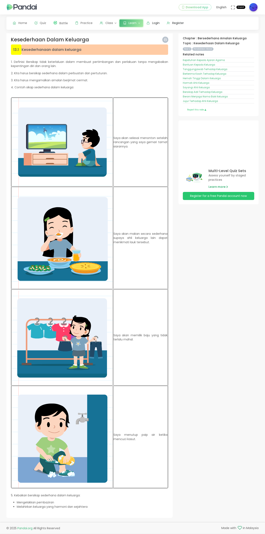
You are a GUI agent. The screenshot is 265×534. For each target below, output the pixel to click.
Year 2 (187, 50)
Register (175, 23)
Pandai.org (25, 529)
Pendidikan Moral (203, 50)
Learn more (218, 188)
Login (153, 23)
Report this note (196, 111)
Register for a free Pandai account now (218, 197)
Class (106, 23)
